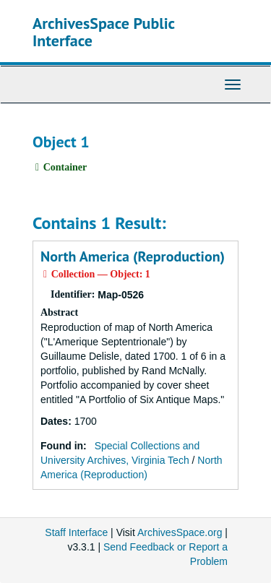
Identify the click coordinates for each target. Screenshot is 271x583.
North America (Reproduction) (132, 256)
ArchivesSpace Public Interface (104, 32)
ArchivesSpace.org (180, 532)
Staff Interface (76, 532)
